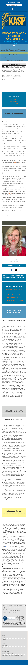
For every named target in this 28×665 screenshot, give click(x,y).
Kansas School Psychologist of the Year (14, 289)
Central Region (14, 98)
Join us (13, 2)
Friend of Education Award (14, 294)
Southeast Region (14, 101)
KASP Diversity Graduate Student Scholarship (14, 300)
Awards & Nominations (7, 653)
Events (3, 643)
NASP (10, 193)
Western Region (14, 103)
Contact (18, 2)
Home (9, 2)
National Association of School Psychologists (12, 655)
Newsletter (4, 645)
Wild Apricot (13, 662)
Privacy (3, 647)
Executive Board (5, 651)
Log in (15, 9)
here (15, 162)
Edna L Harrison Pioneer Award (14, 297)
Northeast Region (14, 99)
